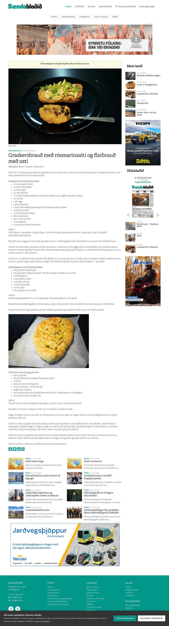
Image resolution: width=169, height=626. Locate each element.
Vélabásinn (90, 610)
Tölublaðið (135, 170)
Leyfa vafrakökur (125, 618)
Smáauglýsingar (147, 6)
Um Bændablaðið (132, 605)
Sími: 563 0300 (16, 595)
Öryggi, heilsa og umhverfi (58, 604)
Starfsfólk (129, 608)
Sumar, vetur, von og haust (146, 113)
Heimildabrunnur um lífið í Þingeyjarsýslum (98, 477)
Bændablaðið (105, 6)
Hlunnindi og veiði (93, 607)
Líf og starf (90, 601)
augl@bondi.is (15, 600)
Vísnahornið (142, 103)
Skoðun (91, 6)
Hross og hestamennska (57, 601)
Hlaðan (128, 587)
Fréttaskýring (68, 16)
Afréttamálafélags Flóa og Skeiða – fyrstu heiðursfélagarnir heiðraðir (102, 511)
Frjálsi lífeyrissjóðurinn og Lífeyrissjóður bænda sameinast (42, 494)
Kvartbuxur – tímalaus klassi (147, 225)
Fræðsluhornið (53, 593)
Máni (139, 235)
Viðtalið (89, 604)
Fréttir (68, 6)
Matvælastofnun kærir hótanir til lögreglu (42, 477)
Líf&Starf (79, 6)
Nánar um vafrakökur (42, 621)
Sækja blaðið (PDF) (143, 182)
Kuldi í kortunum (93, 461)
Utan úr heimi (101, 16)
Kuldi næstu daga (34, 461)
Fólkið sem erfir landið (95, 599)
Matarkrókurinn (14, 151)
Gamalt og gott (53, 590)
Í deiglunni (84, 16)
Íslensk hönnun (92, 587)
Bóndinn (89, 596)
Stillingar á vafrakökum (151, 618)
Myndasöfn (129, 596)
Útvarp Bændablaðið (125, 6)
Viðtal (115, 16)
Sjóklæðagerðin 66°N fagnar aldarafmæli (98, 494)
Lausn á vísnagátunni (147, 84)
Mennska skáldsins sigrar (148, 75)
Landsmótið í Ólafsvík (147, 94)
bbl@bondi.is (15, 597)
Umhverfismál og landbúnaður (59, 599)
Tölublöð (129, 593)
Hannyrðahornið (92, 593)
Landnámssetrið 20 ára (37, 510)
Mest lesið (134, 66)
